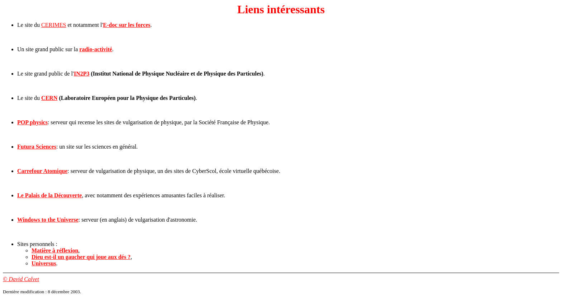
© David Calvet (21, 279)
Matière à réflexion (55, 250)
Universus (44, 263)
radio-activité (95, 49)
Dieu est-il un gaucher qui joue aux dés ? (81, 257)
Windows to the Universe (47, 220)
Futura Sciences (36, 147)
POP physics (32, 122)
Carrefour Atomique (42, 171)
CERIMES (53, 25)
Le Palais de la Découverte (49, 195)
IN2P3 (82, 74)
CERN (49, 98)
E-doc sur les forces (126, 25)
